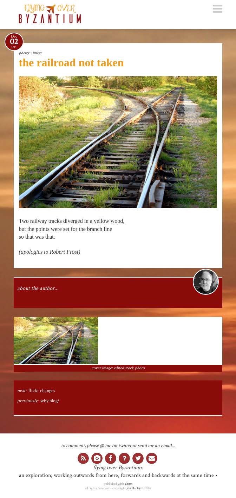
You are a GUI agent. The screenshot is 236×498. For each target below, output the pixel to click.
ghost (128, 484)
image (37, 52)
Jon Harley (133, 488)
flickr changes (41, 390)
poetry (24, 52)
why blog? (49, 401)
